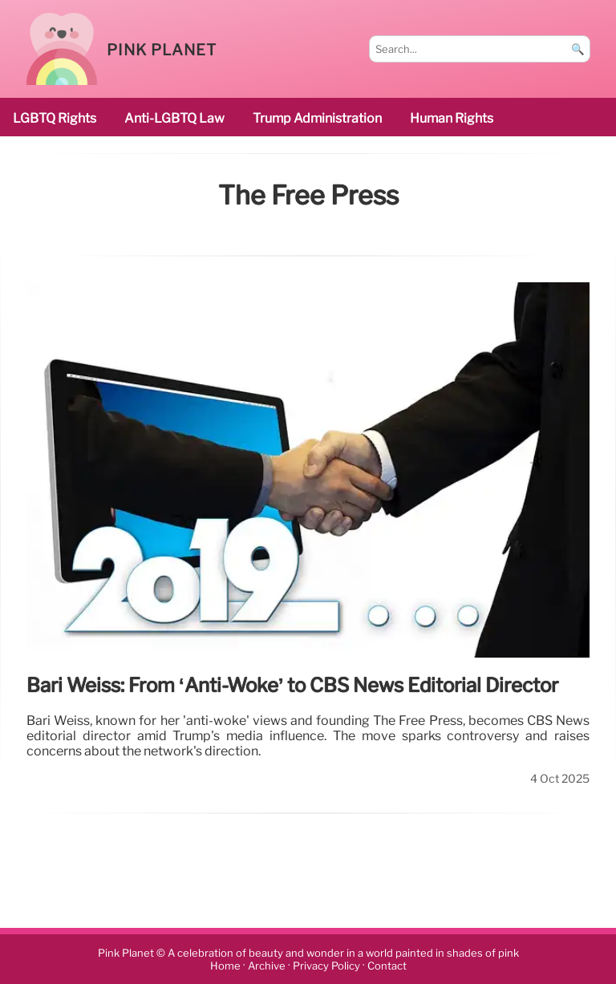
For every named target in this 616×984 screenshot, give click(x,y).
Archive (267, 966)
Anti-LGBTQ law (174, 118)
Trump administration (317, 118)
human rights (451, 118)
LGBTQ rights (54, 118)
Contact (387, 966)
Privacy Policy (326, 966)
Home (225, 966)
